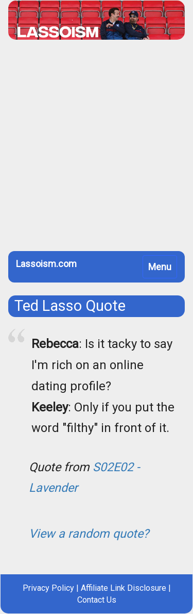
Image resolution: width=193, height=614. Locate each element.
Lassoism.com (46, 263)
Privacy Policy (48, 588)
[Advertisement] (96, 149)
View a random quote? (89, 533)
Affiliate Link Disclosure (123, 588)
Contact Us (96, 600)
